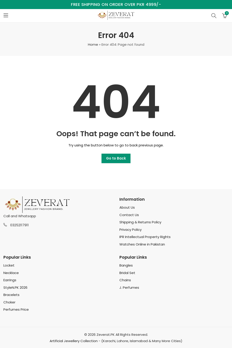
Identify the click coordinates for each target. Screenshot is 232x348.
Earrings (9, 280)
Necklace (11, 272)
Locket (8, 265)
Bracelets (11, 294)
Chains (125, 280)
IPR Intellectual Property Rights (145, 236)
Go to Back (116, 158)
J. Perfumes (129, 287)
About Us (127, 207)
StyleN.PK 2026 (15, 287)
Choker (9, 302)
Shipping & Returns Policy (140, 222)
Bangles (126, 265)
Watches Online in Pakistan (142, 244)
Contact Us (129, 214)
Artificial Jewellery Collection (74, 340)
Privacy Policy (130, 229)
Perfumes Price (16, 309)
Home (93, 44)
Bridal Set (127, 272)
